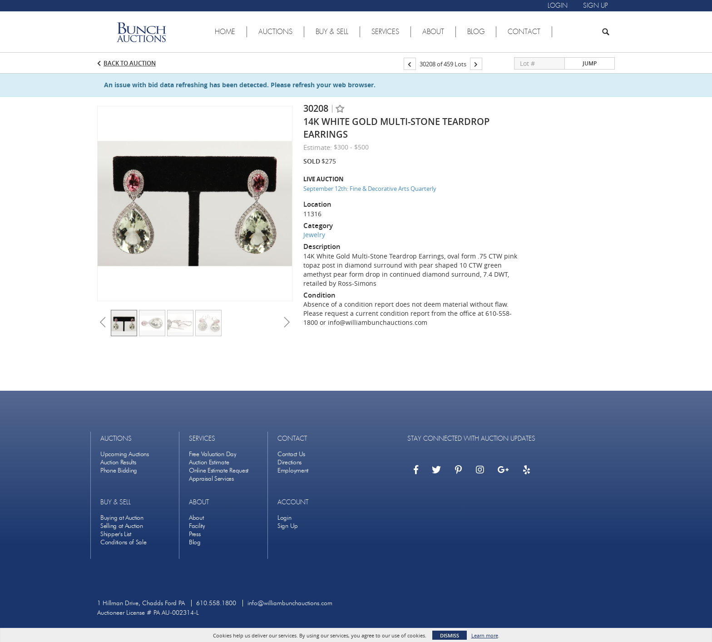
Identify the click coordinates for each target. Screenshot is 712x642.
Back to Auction (130, 63)
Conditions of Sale (123, 542)
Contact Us (291, 454)
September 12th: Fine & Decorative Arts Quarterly (369, 188)
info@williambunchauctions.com (289, 603)
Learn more (484, 635)
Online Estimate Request (218, 470)
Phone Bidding (118, 470)
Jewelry (314, 234)
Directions (289, 462)
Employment (292, 470)
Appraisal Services (211, 479)
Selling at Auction (121, 526)
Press (195, 534)
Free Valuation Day (213, 454)
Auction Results (118, 462)
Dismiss (449, 635)
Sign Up (287, 526)
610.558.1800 (216, 603)
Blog (195, 542)
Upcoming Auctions (124, 454)
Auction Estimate (209, 462)
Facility (197, 526)
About (196, 518)
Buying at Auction (121, 518)
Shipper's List (115, 534)
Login (284, 518)
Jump (590, 63)
